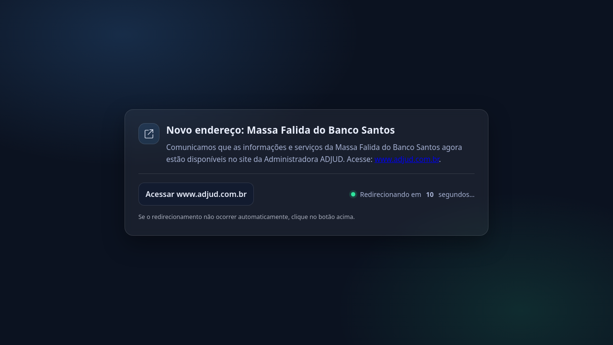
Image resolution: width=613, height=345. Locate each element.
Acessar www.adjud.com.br (196, 194)
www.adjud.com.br (407, 159)
